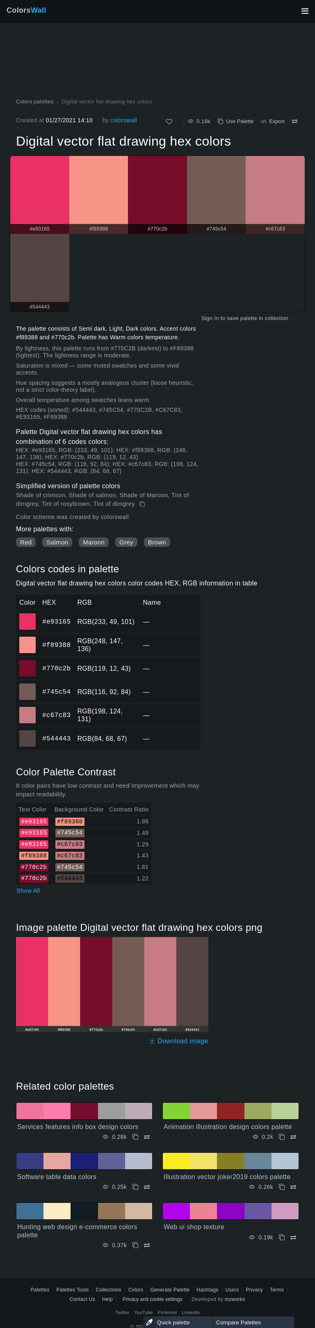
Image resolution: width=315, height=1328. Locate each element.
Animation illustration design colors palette (228, 1126)
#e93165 (56, 621)
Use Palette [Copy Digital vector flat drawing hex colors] (235, 121)
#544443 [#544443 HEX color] (28, 732)
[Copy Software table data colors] (135, 1187)
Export (273, 121)
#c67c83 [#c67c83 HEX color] (28, 709)
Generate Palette (169, 1290)
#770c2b (56, 668)
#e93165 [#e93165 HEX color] (28, 615)
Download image (178, 1041)
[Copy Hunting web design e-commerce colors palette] (135, 1245)
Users (232, 1290)
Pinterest (167, 1312)
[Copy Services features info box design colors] (135, 1137)
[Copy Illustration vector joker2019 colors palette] (282, 1187)
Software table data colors (56, 1176)
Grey (126, 542)
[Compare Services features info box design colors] (147, 1137)
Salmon (57, 542)
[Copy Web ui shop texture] (282, 1237)
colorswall (123, 120)
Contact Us (82, 1299)
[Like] (169, 122)
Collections (108, 1290)
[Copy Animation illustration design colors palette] (282, 1137)
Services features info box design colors (78, 1126)
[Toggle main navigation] (304, 11)
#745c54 (56, 691)
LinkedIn (191, 1312)
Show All (28, 890)
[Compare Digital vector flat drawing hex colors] (295, 121)
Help (107, 1299)
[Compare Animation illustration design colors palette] (293, 1137)
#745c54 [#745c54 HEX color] (28, 685)
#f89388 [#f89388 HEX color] (28, 639)
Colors (26, 10)
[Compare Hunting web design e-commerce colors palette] (147, 1245)
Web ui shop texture (194, 1226)
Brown (157, 542)
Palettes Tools (73, 1290)
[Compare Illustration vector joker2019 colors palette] (293, 1187)
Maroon (94, 542)
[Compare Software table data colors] (147, 1187)
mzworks (235, 1299)
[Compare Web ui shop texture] (293, 1237)
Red (26, 542)
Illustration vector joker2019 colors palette (227, 1176)
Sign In (210, 318)
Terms (277, 1290)
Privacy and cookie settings (152, 1299)
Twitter (122, 1312)
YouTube (143, 1312)
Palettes (40, 1290)
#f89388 (56, 644)
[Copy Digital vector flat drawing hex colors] (143, 504)
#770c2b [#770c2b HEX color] (28, 662)
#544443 (56, 738)
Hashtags (207, 1290)
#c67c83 (56, 715)
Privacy (254, 1290)
